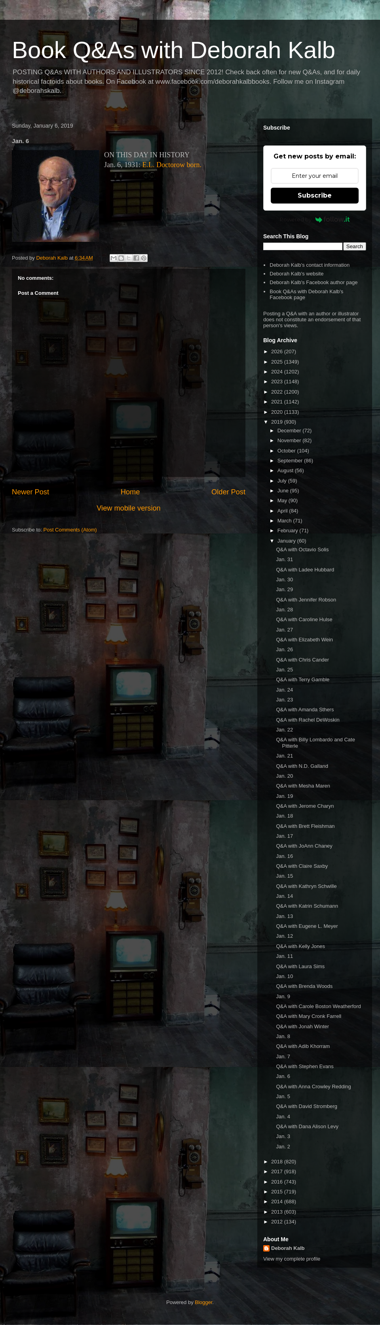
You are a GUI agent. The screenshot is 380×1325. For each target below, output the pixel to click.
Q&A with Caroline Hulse (304, 619)
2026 (277, 351)
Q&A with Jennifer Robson (306, 600)
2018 (277, 1162)
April (283, 511)
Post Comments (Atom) (70, 530)
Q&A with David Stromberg (306, 1106)
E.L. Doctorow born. (171, 165)
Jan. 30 (284, 579)
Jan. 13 (284, 916)
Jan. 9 (283, 996)
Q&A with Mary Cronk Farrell (308, 1016)
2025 (277, 362)
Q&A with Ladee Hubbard (305, 570)
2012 (277, 1222)
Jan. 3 (283, 1136)
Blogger (203, 1302)
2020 (277, 412)
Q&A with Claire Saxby (302, 866)
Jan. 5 (283, 1096)
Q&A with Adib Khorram (303, 1046)
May (283, 500)
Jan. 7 (283, 1056)
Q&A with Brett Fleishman (305, 826)
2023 (277, 381)
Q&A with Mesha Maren (303, 786)
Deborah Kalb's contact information (310, 265)
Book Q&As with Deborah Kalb (173, 50)
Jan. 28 (284, 610)
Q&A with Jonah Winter (302, 1026)
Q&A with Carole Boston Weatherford (318, 1006)
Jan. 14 (284, 896)
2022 (277, 392)
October (287, 451)
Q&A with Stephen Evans (304, 1066)
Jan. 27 (284, 630)
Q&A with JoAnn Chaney (304, 846)
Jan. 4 (283, 1117)
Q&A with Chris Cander (302, 660)
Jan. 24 (284, 690)
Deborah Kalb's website (296, 274)
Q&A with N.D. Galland (302, 766)
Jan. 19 (284, 796)
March (285, 521)
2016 (277, 1182)
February (288, 530)
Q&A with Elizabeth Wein (304, 640)
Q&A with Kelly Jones (300, 946)
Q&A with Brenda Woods (304, 986)
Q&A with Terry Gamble (302, 679)
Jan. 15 (284, 876)
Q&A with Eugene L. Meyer (307, 926)
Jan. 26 (284, 649)
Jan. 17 (284, 836)
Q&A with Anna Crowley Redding (313, 1086)
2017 (277, 1171)
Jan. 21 (284, 756)
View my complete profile (291, 1259)
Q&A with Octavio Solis (302, 549)
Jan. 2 (283, 1147)
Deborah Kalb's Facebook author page (313, 282)
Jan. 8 (283, 1036)
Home (130, 492)
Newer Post (30, 492)
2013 (277, 1212)
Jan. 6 (283, 1076)
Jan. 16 (284, 856)
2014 (277, 1201)
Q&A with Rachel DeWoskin (307, 720)
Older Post (228, 492)
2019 (277, 422)
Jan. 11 (284, 956)
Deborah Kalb (288, 1248)
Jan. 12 (284, 936)
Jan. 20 (284, 776)
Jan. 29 (284, 589)
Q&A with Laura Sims (300, 966)
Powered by (315, 219)
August (286, 470)
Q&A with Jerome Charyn (305, 806)
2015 (277, 1192)
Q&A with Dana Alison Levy (307, 1126)
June (283, 491)
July (282, 481)
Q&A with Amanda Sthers (305, 709)
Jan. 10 (284, 976)
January (287, 541)
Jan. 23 (284, 700)
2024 (277, 372)
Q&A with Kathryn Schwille (306, 886)
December (290, 430)
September (290, 461)
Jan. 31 (284, 559)
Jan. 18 (284, 816)
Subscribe (315, 195)
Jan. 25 (284, 670)
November (290, 440)
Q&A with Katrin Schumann (307, 906)
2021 (277, 402)
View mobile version (128, 508)
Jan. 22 (284, 730)
